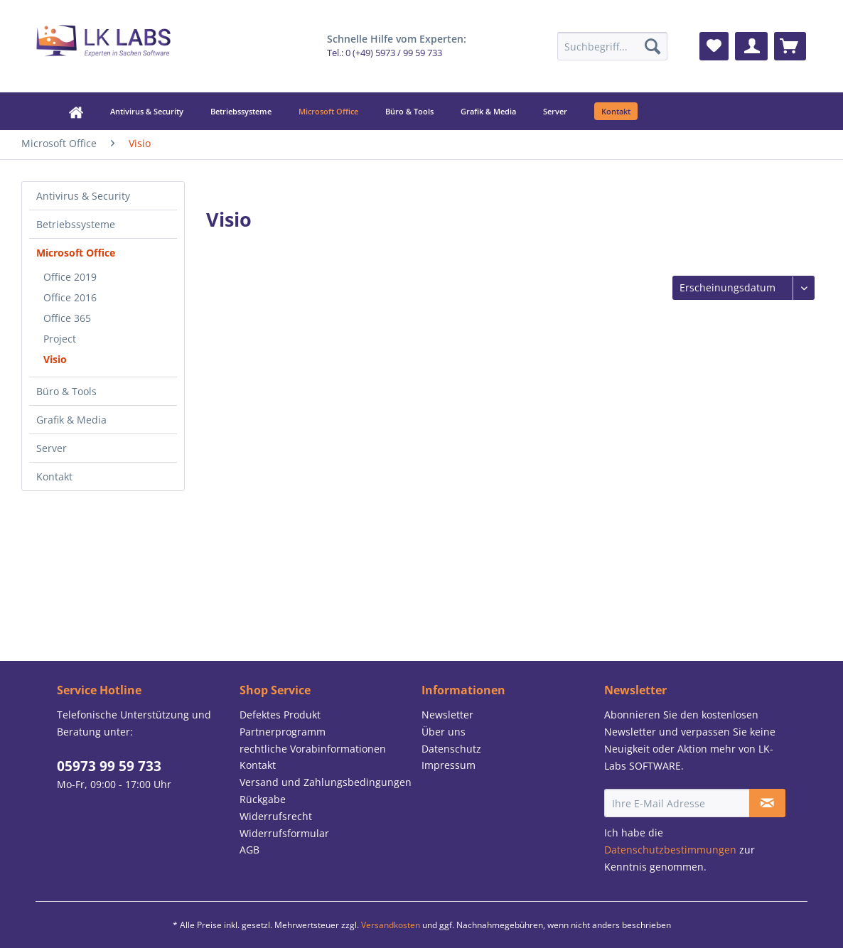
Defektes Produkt (280, 714)
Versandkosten (390, 925)
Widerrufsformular (284, 833)
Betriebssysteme (75, 224)
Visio (55, 359)
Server (51, 448)
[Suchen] (652, 46)
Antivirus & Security (83, 196)
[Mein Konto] (751, 46)
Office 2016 (70, 297)
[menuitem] (612, 46)
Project (59, 338)
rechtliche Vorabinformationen (313, 748)
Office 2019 (70, 277)
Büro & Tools (66, 391)
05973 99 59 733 (109, 766)
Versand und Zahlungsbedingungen (326, 782)
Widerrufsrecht (276, 816)
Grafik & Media (71, 419)
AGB (249, 849)
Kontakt (54, 476)
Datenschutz (451, 748)
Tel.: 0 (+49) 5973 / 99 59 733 (384, 53)
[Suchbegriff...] (612, 46)
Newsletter (447, 714)
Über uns (444, 731)
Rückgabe (263, 799)
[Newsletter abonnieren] (767, 803)
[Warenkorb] (790, 46)
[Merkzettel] (714, 46)
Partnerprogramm (283, 731)
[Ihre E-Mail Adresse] (677, 803)
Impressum (449, 765)
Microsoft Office (75, 252)
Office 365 (67, 318)
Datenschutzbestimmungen (670, 849)
